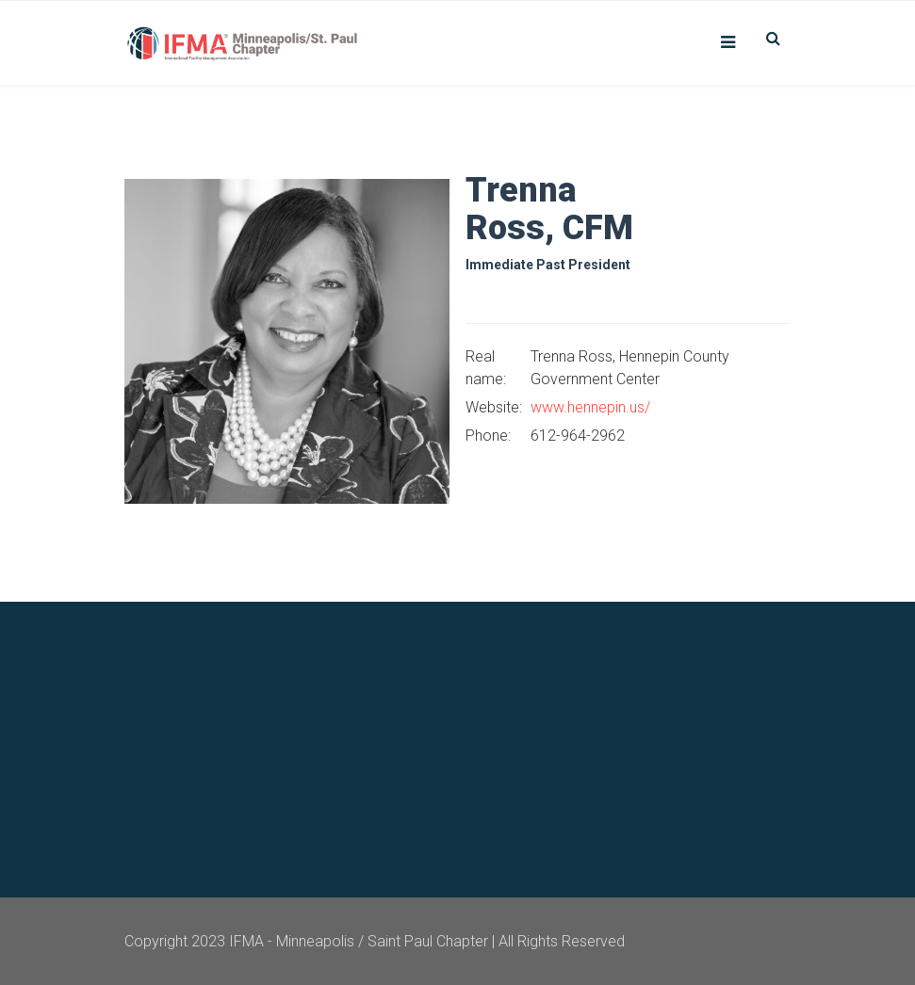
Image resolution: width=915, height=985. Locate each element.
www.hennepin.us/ (590, 407)
